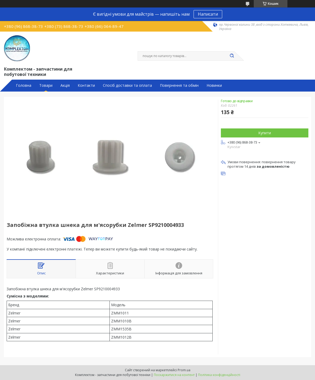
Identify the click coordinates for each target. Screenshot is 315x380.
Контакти (86, 85)
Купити (264, 132)
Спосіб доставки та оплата (127, 85)
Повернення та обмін (179, 85)
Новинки (214, 85)
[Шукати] (231, 56)
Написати (208, 14)
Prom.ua (184, 370)
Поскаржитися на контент (174, 375)
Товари (45, 85)
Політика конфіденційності (219, 375)
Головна (23, 85)
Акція (65, 85)
